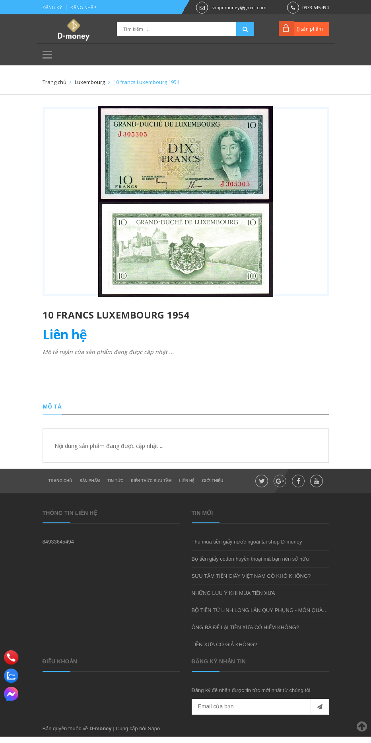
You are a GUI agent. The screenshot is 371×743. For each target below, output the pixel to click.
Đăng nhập (83, 7)
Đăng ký (52, 7)
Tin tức (115, 487)
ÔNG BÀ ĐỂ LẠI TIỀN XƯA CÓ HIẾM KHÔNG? (245, 634)
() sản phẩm (310, 28)
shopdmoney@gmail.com (239, 7)
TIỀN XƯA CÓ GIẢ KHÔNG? (224, 651)
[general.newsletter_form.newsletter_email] (260, 713)
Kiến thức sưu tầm (151, 487)
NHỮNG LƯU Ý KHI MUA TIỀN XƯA (233, 599)
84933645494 (58, 548)
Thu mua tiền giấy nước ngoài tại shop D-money (247, 548)
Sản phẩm (90, 487)
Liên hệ (186, 487)
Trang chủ (60, 487)
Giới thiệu (212, 487)
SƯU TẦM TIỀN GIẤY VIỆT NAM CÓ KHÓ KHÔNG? (251, 582)
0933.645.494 (316, 7)
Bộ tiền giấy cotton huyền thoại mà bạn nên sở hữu (250, 565)
